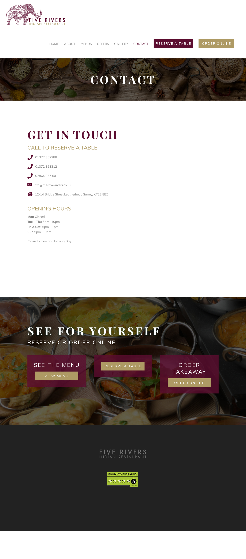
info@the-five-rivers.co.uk (52, 185)
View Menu (57, 376)
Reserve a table (122, 366)
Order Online (189, 383)
